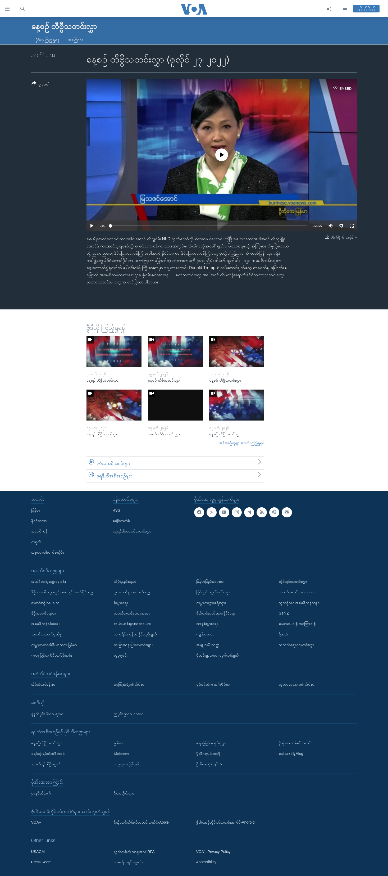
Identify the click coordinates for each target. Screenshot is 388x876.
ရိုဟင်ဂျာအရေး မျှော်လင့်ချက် (217, 655)
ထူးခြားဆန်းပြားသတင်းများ (133, 645)
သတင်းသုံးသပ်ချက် (45, 602)
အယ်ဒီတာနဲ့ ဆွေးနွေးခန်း (48, 581)
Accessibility (206, 862)
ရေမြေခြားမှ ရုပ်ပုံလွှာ (211, 743)
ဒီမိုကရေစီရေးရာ (43, 613)
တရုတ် (36, 542)
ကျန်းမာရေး (205, 634)
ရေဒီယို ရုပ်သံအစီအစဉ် (48, 753)
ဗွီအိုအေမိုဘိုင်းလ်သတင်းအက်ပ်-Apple (141, 822)
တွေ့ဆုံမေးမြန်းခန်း (127, 764)
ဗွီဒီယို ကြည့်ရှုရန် (47, 40)
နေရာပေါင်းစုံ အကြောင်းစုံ (297, 623)
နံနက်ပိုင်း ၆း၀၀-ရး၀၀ (47, 714)
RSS (116, 510)
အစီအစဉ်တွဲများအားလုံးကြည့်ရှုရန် (241, 443)
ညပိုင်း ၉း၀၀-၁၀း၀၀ (129, 714)
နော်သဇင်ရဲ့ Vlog (291, 753)
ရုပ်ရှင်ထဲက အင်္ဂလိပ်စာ (213, 684)
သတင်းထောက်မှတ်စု (46, 634)
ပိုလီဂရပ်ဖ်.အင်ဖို (208, 753)
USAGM (38, 852)
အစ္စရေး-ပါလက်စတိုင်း (47, 552)
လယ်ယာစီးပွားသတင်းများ (132, 623)
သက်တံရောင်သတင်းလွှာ (296, 645)
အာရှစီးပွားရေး (207, 623)
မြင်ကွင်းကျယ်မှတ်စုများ (213, 592)
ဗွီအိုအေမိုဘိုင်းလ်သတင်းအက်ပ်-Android (225, 822)
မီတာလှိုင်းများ (124, 793)
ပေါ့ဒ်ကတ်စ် (121, 520)
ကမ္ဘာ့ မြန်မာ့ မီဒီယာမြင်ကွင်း (51, 655)
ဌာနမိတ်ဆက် (41, 793)
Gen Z (284, 613)
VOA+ (36, 822)
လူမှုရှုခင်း (120, 655)
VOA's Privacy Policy (213, 852)
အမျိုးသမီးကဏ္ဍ (208, 645)
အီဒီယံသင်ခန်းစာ (43, 684)
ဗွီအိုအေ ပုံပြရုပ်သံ (209, 764)
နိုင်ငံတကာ (39, 520)
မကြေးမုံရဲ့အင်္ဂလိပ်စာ (129, 684)
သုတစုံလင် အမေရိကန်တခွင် (299, 602)
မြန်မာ (35, 510)
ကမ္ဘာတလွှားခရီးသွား (211, 602)
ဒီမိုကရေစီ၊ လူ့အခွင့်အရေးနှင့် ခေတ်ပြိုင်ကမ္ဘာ (63, 592)
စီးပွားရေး (121, 602)
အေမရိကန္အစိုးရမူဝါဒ (128, 862)
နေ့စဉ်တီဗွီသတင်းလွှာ (46, 743)
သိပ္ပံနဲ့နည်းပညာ (125, 581)
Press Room (41, 862)
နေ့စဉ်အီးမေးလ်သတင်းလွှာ (132, 531)
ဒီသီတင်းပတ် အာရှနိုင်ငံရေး (215, 613)
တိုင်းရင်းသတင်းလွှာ (293, 581)
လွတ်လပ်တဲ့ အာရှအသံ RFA (134, 852)
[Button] (40, 84)
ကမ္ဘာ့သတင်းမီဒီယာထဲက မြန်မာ (54, 645)
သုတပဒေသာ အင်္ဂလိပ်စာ (297, 684)
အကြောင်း (75, 40)
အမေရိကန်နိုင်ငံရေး (45, 623)
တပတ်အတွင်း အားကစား (132, 613)
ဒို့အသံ (283, 634)
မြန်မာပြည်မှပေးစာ (210, 581)
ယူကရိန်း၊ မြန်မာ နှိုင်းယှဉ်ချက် (135, 634)
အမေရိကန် (39, 531)
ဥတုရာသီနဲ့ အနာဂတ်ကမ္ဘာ (133, 592)
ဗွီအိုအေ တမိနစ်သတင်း (295, 743)
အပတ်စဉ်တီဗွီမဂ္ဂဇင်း (46, 764)
